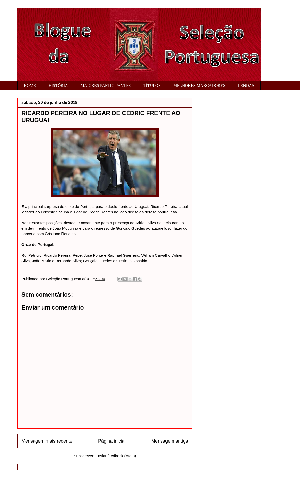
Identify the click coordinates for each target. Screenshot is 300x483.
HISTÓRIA (58, 85)
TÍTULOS (152, 85)
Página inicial (111, 441)
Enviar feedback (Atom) (116, 456)
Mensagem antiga (169, 441)
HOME (30, 85)
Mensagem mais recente (46, 441)
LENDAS (246, 85)
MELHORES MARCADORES (199, 85)
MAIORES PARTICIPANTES (106, 85)
